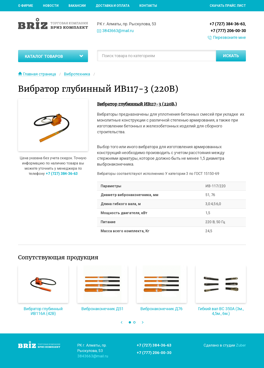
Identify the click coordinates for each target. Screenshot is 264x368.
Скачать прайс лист (228, 5)
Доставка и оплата (112, 5)
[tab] (53, 56)
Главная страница (37, 74)
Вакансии (77, 5)
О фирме (25, 5)
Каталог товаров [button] (54, 56)
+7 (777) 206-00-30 (228, 30)
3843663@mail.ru (115, 30)
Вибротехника (77, 74)
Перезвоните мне (227, 37)
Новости (51, 5)
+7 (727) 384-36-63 (227, 23)
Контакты (148, 5)
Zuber (241, 345)
